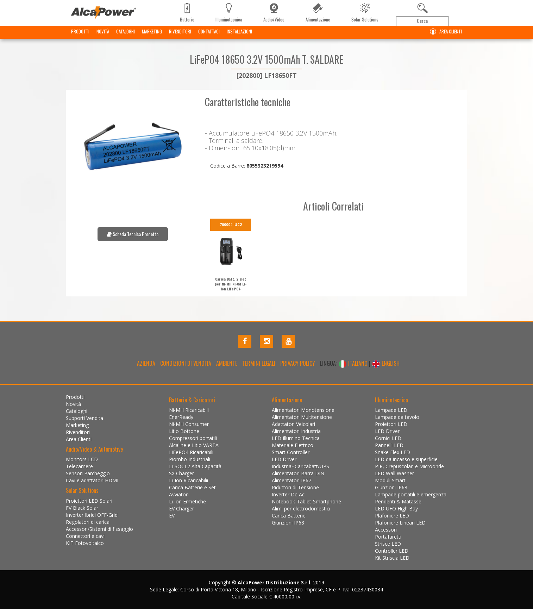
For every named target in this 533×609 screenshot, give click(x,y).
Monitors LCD (82, 459)
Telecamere (79, 466)
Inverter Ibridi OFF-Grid (92, 514)
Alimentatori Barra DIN (298, 473)
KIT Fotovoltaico (85, 543)
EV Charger (181, 508)
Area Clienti (444, 37)
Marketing (152, 36)
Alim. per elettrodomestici (301, 508)
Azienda (146, 363)
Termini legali (258, 363)
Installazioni (239, 36)
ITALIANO (353, 363)
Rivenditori (180, 36)
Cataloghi (125, 36)
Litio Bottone (184, 431)
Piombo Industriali (189, 459)
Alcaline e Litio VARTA (194, 445)
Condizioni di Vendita (185, 363)
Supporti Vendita (84, 418)
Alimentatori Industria (296, 431)
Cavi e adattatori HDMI (92, 480)
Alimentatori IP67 (291, 480)
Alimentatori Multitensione (302, 417)
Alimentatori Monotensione (303, 410)
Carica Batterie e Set (192, 487)
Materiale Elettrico (292, 445)
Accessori (386, 529)
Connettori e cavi (85, 536)
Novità (102, 36)
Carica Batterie (289, 515)
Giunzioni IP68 (288, 522)
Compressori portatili (193, 438)
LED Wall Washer (394, 473)
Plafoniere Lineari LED (400, 522)
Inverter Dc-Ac (288, 494)
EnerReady (181, 417)
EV (172, 515)
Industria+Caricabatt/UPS (300, 466)
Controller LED (391, 550)
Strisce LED (388, 543)
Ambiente (226, 363)
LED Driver (284, 459)
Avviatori (179, 494)
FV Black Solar (82, 507)
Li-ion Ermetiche (187, 501)
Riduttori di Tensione (295, 487)
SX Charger (181, 473)
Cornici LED (388, 438)
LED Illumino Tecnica (296, 438)
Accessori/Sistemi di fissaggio (99, 529)
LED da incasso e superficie (406, 459)
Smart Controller (290, 452)
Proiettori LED (391, 424)
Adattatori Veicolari (293, 424)
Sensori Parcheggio (88, 473)
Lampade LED (391, 410)
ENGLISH (386, 363)
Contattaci (209, 36)
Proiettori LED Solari (89, 500)
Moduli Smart (390, 480)
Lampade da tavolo (397, 417)
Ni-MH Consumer (189, 424)
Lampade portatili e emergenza (410, 494)
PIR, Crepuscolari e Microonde (409, 466)
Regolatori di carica (87, 522)
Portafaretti (388, 536)
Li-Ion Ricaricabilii (188, 480)
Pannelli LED (389, 445)
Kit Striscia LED (392, 557)
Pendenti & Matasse (398, 501)
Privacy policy (297, 363)
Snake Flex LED (392, 452)
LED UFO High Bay (396, 508)
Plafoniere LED (392, 515)
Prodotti (80, 36)
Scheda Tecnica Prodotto (132, 234)
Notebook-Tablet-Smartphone (306, 501)
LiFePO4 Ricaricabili (191, 452)
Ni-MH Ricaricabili (189, 410)
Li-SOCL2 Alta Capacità (195, 466)
